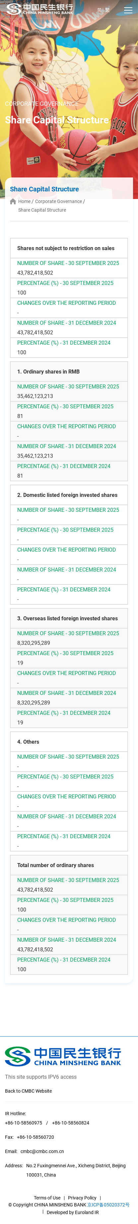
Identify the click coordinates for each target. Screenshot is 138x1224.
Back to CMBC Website (28, 1091)
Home (24, 201)
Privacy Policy (82, 1197)
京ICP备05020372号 (108, 1204)
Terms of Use (47, 1197)
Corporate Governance (58, 201)
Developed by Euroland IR (73, 1212)
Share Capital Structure (42, 210)
